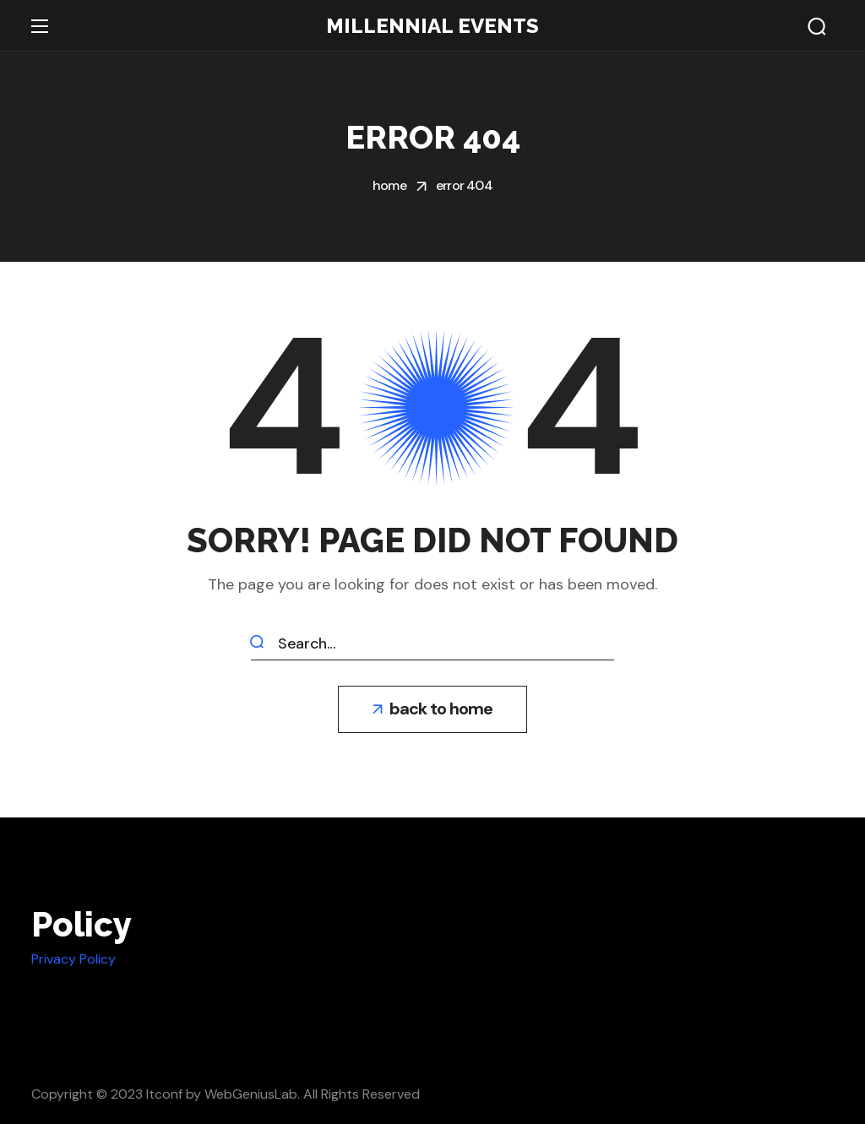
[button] (817, 26)
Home (389, 185)
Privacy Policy (73, 959)
